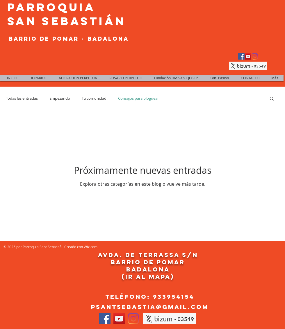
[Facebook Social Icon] (241, 56)
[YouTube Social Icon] (248, 56)
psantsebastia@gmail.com (150, 306)
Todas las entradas (22, 98)
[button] (272, 99)
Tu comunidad (94, 98)
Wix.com (90, 246)
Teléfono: (129, 296)
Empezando (59, 98)
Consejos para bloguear (138, 98)
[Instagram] (255, 56)
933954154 (173, 296)
